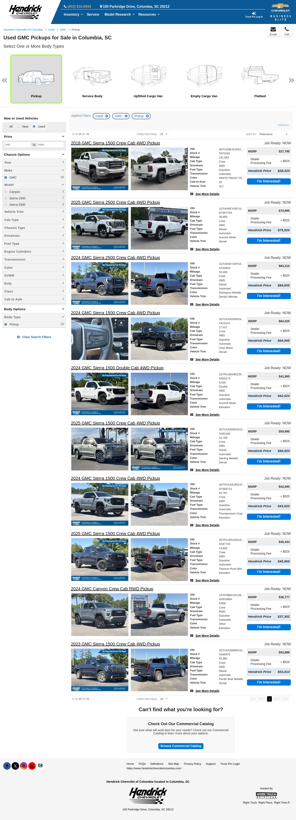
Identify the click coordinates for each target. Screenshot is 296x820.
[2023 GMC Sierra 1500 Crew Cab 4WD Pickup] (115, 644)
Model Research (120, 14)
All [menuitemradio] (11, 126)
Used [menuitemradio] (41, 126)
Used (100, 116)
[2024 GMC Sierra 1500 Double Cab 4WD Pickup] (117, 367)
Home (130, 763)
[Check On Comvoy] (40, 766)
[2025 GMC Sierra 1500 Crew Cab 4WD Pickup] (115, 423)
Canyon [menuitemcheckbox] (14, 192)
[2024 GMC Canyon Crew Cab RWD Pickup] (112, 588)
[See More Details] (205, 194)
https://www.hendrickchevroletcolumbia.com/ (154, 768)
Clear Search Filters (34, 337)
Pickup (140, 116)
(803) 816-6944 (79, 6)
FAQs (142, 763)
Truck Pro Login (230, 763)
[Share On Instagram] (23, 766)
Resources (149, 14)
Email (273, 31)
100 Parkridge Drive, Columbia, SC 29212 (136, 6)
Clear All (283, 125)
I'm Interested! (269, 181)
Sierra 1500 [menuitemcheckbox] (17, 198)
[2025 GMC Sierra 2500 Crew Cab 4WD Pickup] (115, 202)
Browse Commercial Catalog (181, 746)
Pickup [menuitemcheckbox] (14, 324)
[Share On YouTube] (32, 766)
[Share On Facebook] (7, 766)
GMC (119, 116)
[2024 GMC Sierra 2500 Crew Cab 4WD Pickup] (115, 257)
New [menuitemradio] (24, 126)
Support (211, 763)
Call (286, 31)
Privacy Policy (192, 763)
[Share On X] (15, 766)
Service (93, 14)
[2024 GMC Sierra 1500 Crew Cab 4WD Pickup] (115, 312)
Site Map (173, 763)
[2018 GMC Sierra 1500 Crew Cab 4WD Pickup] (115, 143)
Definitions (156, 763)
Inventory (73, 14)
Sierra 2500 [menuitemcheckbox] (17, 204)
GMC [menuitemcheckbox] (13, 177)
